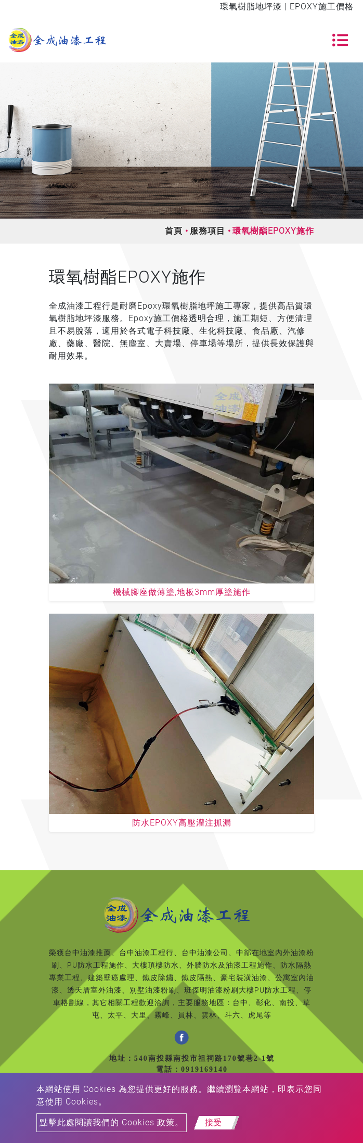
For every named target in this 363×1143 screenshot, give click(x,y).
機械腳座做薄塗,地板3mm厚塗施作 (182, 592)
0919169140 (204, 1069)
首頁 (174, 231)
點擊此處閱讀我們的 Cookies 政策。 (112, 1122)
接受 (213, 1122)
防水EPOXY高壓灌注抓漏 (181, 823)
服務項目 (207, 231)
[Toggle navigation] (340, 40)
